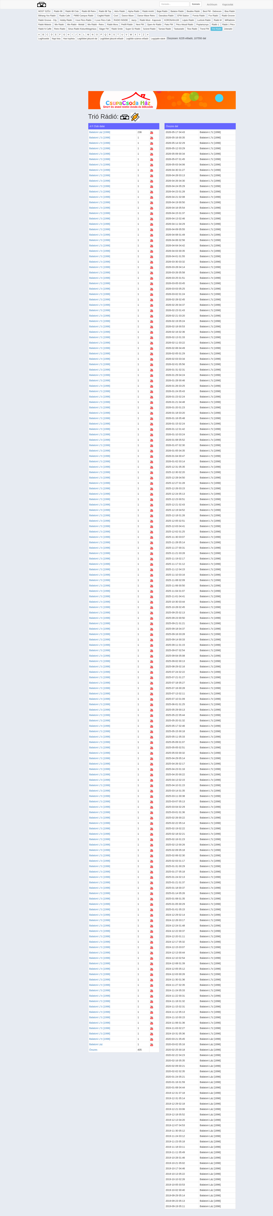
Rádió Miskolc (44, 24)
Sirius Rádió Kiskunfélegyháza (82, 29)
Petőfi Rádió (126, 24)
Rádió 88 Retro (89, 11)
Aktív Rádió (119, 11)
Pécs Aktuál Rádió (184, 24)
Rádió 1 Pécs (228, 24)
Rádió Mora (112, 24)
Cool (116, 15)
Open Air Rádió (154, 24)
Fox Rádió (213, 15)
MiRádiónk (230, 20)
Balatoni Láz (96, 1044)
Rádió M (218, 20)
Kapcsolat (228, 4)
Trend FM (204, 29)
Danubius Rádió (166, 15)
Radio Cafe (64, 15)
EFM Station (183, 15)
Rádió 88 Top (105, 11)
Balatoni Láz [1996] (99, 132)
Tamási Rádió (164, 29)
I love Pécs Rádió (83, 20)
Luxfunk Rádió (204, 20)
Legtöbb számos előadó (137, 38)
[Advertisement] (162, 66)
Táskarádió (179, 29)
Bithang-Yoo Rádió (47, 15)
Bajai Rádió (162, 11)
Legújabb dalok (158, 38)
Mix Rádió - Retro (96, 24)
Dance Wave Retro (146, 15)
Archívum (212, 4)
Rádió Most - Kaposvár (150, 20)
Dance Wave (128, 15)
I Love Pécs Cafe (103, 20)
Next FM (140, 24)
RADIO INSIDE (121, 20)
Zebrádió (228, 29)
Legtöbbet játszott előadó (111, 38)
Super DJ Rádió (133, 29)
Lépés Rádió (188, 20)
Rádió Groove (228, 15)
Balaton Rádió (177, 11)
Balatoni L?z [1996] (99, 137)
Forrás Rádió (199, 15)
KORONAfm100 (171, 20)
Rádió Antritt (148, 11)
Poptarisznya (202, 24)
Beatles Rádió (193, 11)
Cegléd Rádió (103, 15)
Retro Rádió (59, 29)
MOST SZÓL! (44, 11)
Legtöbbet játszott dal (87, 38)
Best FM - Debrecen (212, 11)
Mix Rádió (59, 24)
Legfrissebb (43, 38)
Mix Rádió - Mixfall (75, 24)
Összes (93, 1049)
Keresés (196, 4)
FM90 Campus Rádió (83, 15)
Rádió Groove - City (47, 20)
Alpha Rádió (133, 11)
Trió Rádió (216, 29)
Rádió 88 (58, 11)
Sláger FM (104, 29)
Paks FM (169, 24)
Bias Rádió (230, 11)
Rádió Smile (117, 29)
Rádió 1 (215, 24)
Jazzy (133, 20)
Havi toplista (69, 38)
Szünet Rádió (149, 29)
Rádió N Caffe (44, 29)
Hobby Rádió (66, 20)
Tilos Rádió (192, 29)
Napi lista (56, 38)
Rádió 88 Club (72, 11)
